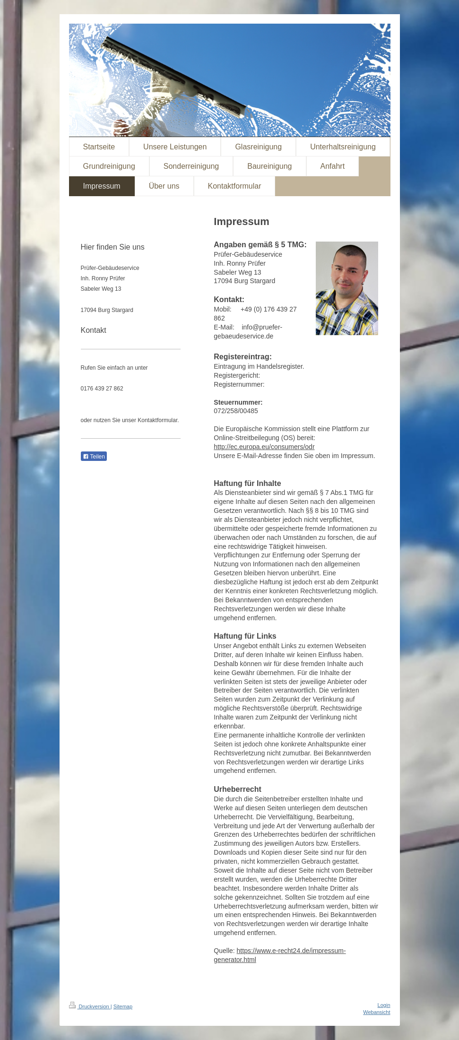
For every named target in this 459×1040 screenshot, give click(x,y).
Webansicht (376, 1012)
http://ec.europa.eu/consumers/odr (264, 447)
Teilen (94, 456)
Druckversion (90, 1006)
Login (384, 1005)
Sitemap (122, 1006)
